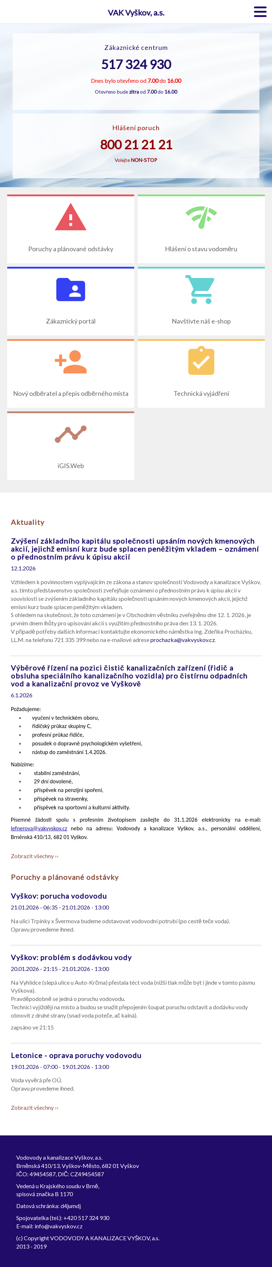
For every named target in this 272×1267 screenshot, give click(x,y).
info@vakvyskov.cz (59, 1226)
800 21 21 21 (136, 144)
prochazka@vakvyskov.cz (182, 639)
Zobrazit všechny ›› (34, 855)
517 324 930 (136, 64)
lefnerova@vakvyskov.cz (39, 828)
